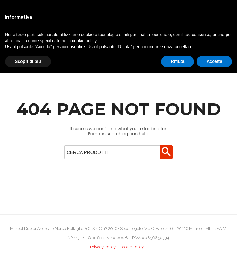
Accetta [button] (214, 61)
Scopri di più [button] (28, 61)
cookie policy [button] (84, 40)
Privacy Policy (103, 247)
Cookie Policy (132, 247)
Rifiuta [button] (178, 61)
